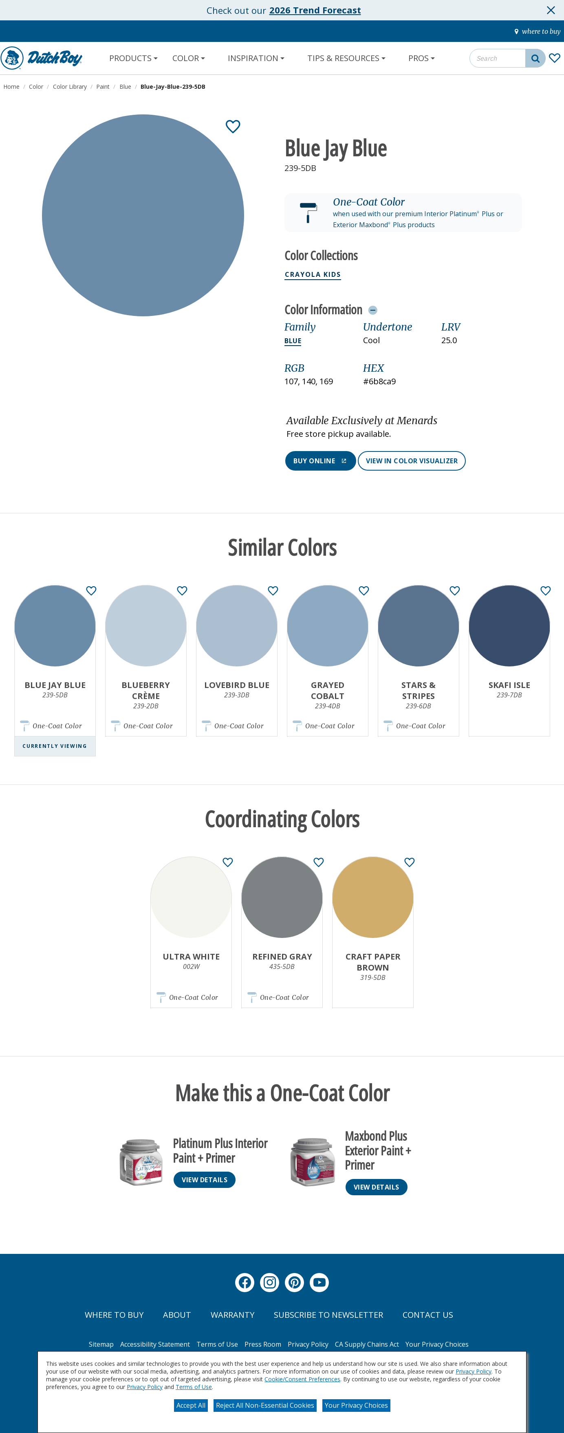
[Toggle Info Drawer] (373, 310)
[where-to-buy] (538, 31)
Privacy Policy (473, 1371)
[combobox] (507, 58)
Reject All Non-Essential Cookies (265, 1405)
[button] (403, 212)
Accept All (190, 1405)
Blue (292, 340)
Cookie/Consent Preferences (302, 1379)
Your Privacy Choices (356, 1405)
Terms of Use (194, 1387)
